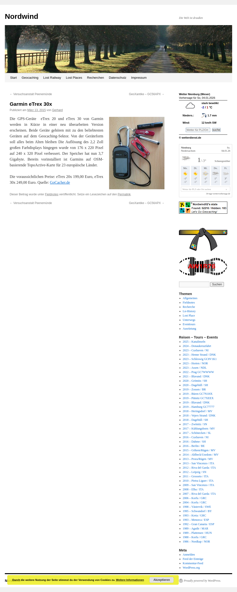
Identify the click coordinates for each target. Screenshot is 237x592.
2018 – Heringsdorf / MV (198, 411)
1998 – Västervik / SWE (197, 506)
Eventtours (189, 324)
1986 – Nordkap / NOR (196, 541)
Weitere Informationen (130, 579)
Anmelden (189, 554)
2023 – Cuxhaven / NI (196, 350)
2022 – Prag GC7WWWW (198, 372)
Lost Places (74, 77)
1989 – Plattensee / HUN (197, 533)
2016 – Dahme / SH (194, 441)
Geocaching (30, 77)
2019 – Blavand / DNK (196, 402)
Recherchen (95, 77)
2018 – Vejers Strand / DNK (199, 415)
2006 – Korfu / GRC (195, 498)
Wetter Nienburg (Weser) (194, 94)
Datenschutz (117, 77)
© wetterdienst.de (190, 137)
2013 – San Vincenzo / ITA (198, 463)
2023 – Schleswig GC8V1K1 (200, 359)
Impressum (139, 77)
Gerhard (57, 110)
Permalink (124, 194)
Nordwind (21, 16)
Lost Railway (52, 77)
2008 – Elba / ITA (193, 489)
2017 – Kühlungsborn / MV (199, 428)
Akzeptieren (161, 580)
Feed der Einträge (193, 559)
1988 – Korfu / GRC (195, 537)
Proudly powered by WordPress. (202, 580)
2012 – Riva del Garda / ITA (199, 467)
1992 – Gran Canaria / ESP (198, 524)
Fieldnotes (51, 194)
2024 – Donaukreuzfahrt (197, 346)
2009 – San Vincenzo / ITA (198, 485)
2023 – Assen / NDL (195, 367)
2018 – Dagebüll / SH (195, 420)
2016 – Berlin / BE (194, 446)
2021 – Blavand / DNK (196, 376)
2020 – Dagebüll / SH (195, 385)
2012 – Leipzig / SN (194, 472)
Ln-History (189, 311)
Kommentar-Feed (193, 563)
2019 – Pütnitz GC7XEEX (198, 398)
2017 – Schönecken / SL (197, 433)
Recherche (189, 307)
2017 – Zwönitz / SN (195, 424)
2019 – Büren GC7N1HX (198, 393)
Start (13, 77)
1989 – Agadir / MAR (195, 528)
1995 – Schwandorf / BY (197, 511)
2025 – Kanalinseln (194, 341)
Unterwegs (189, 320)
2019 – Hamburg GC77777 (199, 407)
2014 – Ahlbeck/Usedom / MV (201, 454)
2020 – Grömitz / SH (195, 380)
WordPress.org (191, 567)
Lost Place (189, 315)
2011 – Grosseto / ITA (196, 476)
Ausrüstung (189, 328)
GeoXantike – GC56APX (146, 94)
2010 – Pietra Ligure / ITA (198, 480)
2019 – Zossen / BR (194, 389)
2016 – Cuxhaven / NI (196, 437)
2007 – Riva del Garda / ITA (199, 493)
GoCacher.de (60, 182)
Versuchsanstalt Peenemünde (31, 94)
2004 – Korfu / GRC (195, 502)
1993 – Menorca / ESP (196, 520)
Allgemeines (190, 298)
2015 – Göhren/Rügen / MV (199, 450)
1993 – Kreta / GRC (194, 515)
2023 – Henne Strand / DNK (199, 354)
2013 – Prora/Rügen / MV (198, 459)
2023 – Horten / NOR (195, 363)
